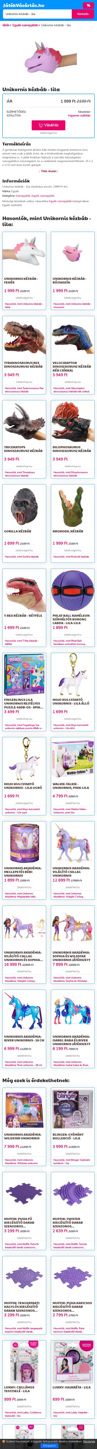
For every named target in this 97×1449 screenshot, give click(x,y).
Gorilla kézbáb (17, 531)
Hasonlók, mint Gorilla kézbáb (22, 556)
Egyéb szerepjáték (43, 196)
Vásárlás (48, 125)
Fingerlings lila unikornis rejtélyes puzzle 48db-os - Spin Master (22, 705)
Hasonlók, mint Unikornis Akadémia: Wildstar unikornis (21, 1161)
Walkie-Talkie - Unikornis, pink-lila (71, 786)
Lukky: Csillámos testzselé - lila (19, 1389)
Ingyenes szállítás (79, 115)
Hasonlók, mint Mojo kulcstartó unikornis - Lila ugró (22, 811)
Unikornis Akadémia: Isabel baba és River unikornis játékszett (71, 1040)
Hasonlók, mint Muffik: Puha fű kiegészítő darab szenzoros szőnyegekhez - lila (22, 1247)
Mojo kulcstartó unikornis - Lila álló (71, 701)
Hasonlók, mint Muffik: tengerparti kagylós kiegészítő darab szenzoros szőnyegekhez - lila (23, 1332)
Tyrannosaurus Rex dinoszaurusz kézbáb (23, 364)
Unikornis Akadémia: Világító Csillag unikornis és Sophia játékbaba (22, 958)
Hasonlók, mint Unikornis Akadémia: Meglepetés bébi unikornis (20, 897)
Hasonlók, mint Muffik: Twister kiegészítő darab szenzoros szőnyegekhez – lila (70, 1247)
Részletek (89, 1441)
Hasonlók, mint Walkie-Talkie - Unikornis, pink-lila (70, 811)
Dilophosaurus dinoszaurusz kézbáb (72, 449)
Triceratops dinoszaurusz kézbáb (23, 449)
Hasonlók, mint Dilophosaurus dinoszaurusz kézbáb (70, 474)
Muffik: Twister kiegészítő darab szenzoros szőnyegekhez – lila (70, 1224)
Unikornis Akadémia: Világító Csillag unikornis (71, 872)
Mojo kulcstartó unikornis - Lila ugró (23, 786)
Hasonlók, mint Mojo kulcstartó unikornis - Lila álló (70, 727)
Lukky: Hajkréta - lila (72, 1387)
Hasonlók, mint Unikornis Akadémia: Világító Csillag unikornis (68, 897)
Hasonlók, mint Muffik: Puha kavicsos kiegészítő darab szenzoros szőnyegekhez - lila (69, 1332)
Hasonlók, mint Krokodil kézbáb (71, 556)
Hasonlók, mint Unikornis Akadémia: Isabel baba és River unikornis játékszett (70, 1065)
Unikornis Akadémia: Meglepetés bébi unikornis (22, 872)
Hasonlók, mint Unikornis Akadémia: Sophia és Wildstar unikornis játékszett (70, 981)
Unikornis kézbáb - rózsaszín (70, 280)
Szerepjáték (23, 196)
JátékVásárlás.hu (23, 5)
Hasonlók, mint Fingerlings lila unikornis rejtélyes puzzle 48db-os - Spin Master (24, 728)
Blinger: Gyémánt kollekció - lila (68, 1136)
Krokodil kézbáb (68, 531)
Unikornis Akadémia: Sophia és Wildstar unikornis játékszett (71, 956)
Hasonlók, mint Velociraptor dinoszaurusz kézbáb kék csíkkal (71, 390)
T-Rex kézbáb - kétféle (23, 615)
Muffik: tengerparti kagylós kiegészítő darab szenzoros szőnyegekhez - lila (22, 1308)
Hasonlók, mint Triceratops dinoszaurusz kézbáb (20, 474)
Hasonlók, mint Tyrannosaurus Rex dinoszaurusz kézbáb (24, 390)
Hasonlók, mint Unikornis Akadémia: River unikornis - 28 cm (23, 1064)
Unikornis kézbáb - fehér (21, 280)
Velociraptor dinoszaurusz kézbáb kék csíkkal (72, 366)
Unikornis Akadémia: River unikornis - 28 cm (24, 1038)
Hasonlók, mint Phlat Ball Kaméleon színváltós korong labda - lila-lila (69, 644)
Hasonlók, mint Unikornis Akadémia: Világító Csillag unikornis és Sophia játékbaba (21, 981)
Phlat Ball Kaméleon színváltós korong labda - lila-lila (71, 619)
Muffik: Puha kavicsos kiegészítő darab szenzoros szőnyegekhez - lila (72, 1308)
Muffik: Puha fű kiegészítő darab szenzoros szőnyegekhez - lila (21, 1224)
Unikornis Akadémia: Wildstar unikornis (22, 1136)
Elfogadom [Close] (49, 1445)
